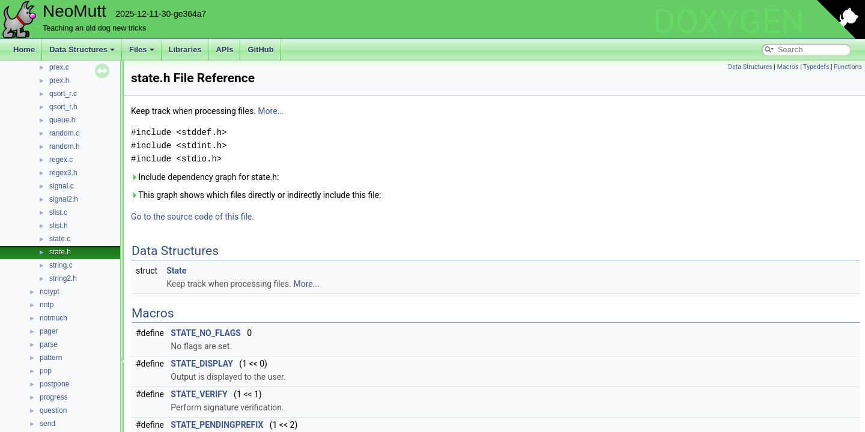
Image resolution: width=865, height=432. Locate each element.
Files (141, 49)
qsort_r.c (63, 93)
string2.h (63, 278)
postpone (54, 384)
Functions (848, 67)
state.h (60, 252)
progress (54, 397)
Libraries (185, 49)
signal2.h (63, 199)
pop (46, 371)
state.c (59, 239)
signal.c (61, 186)
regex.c (61, 159)
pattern (51, 357)
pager (49, 331)
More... (271, 111)
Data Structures (82, 49)
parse (49, 344)
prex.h (59, 80)
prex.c (59, 67)
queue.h (62, 120)
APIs (224, 49)
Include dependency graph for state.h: (205, 177)
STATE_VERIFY (199, 394)
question (53, 410)
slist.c (58, 212)
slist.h (58, 225)
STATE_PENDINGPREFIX (217, 425)
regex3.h (63, 173)
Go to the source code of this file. (192, 216)
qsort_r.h (63, 107)
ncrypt (49, 291)
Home (24, 49)
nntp (46, 305)
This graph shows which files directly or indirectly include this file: (256, 195)
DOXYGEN (729, 21)
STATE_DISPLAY (202, 363)
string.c (61, 265)
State (176, 270)
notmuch (53, 318)
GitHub (260, 49)
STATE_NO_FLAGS (206, 333)
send (47, 423)
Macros (787, 67)
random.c (64, 133)
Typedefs (816, 67)
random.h (64, 146)
